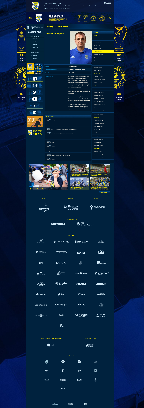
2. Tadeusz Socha (98, 89)
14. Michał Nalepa (98, 129)
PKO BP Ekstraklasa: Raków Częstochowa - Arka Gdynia (77, 188)
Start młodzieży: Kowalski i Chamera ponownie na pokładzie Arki (62, 129)
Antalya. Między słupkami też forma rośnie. (57, 151)
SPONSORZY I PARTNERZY (35, 50)
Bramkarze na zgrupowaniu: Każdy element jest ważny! (60, 133)
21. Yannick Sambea (99, 139)
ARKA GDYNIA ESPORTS (34, 61)
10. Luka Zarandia (98, 120)
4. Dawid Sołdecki (98, 95)
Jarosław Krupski (98, 51)
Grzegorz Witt (97, 42)
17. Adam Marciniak (99, 101)
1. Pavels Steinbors (98, 76)
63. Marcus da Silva (98, 145)
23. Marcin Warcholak (99, 104)
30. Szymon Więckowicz (99, 79)
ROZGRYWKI (35, 47)
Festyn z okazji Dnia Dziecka (36, 188)
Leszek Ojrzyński (98, 39)
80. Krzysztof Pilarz (98, 82)
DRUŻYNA (35, 44)
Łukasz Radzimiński (99, 54)
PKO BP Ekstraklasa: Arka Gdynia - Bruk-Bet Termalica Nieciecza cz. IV (99, 188)
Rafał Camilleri (97, 70)
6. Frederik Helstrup (99, 98)
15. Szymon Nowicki (98, 158)
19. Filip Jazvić (97, 132)
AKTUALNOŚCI (34, 39)
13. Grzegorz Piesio (98, 126)
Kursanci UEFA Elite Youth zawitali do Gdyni (57, 138)
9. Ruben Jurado (98, 151)
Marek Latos (97, 60)
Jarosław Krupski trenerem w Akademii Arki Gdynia (59, 125)
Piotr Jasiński (97, 57)
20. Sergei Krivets (98, 136)
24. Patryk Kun (97, 142)
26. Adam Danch (98, 107)
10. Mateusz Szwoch (99, 123)
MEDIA (34, 58)
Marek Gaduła (97, 48)
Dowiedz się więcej (49, 5)
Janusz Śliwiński (98, 67)
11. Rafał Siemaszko (99, 154)
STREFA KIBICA (34, 55)
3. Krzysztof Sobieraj (99, 92)
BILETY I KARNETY (35, 52)
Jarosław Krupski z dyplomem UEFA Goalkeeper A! (58, 155)
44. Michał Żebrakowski (99, 161)
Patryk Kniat (97, 45)
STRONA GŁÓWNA (34, 36)
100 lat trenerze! (51, 120)
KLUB (35, 41)
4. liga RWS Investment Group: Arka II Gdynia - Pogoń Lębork (79, 175)
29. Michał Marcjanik (99, 111)
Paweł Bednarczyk (98, 64)
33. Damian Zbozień (98, 114)
